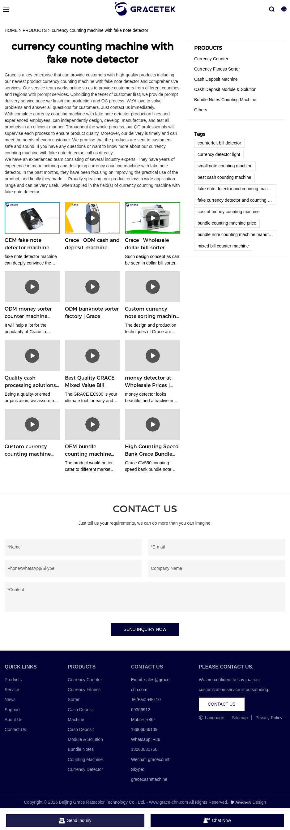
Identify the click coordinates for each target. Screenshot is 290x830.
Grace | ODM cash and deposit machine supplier (92, 244)
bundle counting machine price (227, 223)
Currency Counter (211, 58)
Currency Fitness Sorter (217, 69)
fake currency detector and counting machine (237, 200)
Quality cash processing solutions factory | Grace (30, 382)
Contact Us (15, 729)
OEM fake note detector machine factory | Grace (27, 244)
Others (200, 109)
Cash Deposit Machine (216, 79)
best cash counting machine (224, 177)
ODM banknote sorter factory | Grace (92, 312)
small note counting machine (225, 165)
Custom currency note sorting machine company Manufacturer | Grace (152, 313)
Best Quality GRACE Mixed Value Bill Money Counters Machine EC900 (90, 382)
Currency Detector (85, 769)
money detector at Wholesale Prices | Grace (148, 382)
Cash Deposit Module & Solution (225, 89)
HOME (11, 30)
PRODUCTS (35, 30)
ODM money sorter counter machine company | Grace (28, 313)
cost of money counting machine (229, 211)
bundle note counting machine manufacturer (237, 234)
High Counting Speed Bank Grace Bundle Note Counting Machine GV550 (152, 451)
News (10, 699)
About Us (14, 719)
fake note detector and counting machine (237, 188)
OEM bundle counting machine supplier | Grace (88, 451)
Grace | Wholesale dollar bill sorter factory (147, 244)
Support (12, 709)
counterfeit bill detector (219, 142)
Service (12, 689)
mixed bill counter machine (223, 245)
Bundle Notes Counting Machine (225, 99)
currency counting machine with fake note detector (100, 30)
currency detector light (219, 154)
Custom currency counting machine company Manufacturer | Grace (30, 451)
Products (13, 679)
